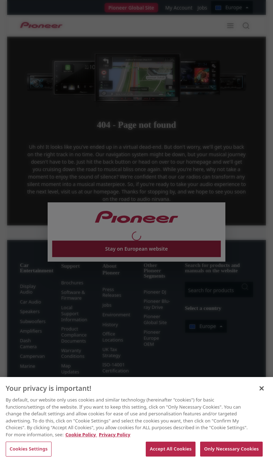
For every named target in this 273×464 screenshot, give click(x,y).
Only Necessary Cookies (231, 449)
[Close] (261, 388)
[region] (136, 420)
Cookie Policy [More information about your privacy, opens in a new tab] (81, 434)
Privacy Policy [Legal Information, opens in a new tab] (114, 434)
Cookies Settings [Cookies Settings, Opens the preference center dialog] (29, 449)
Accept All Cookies (171, 449)
